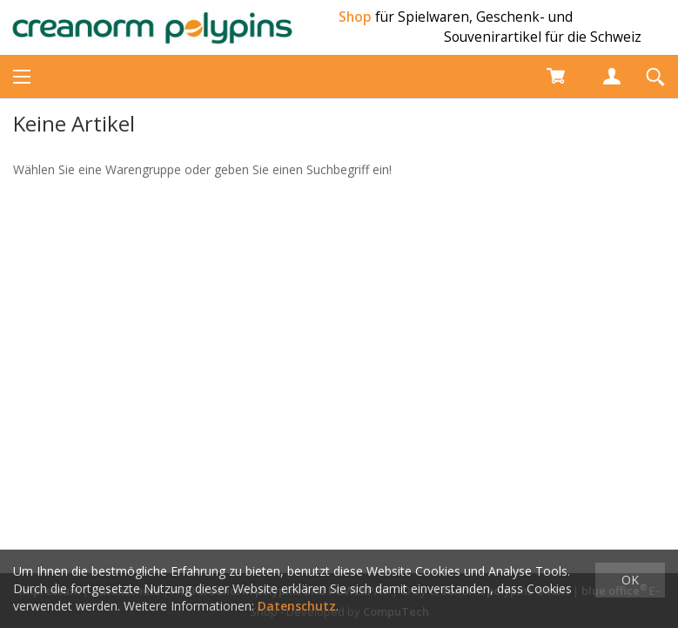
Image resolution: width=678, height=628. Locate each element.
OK (630, 579)
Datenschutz (297, 606)
